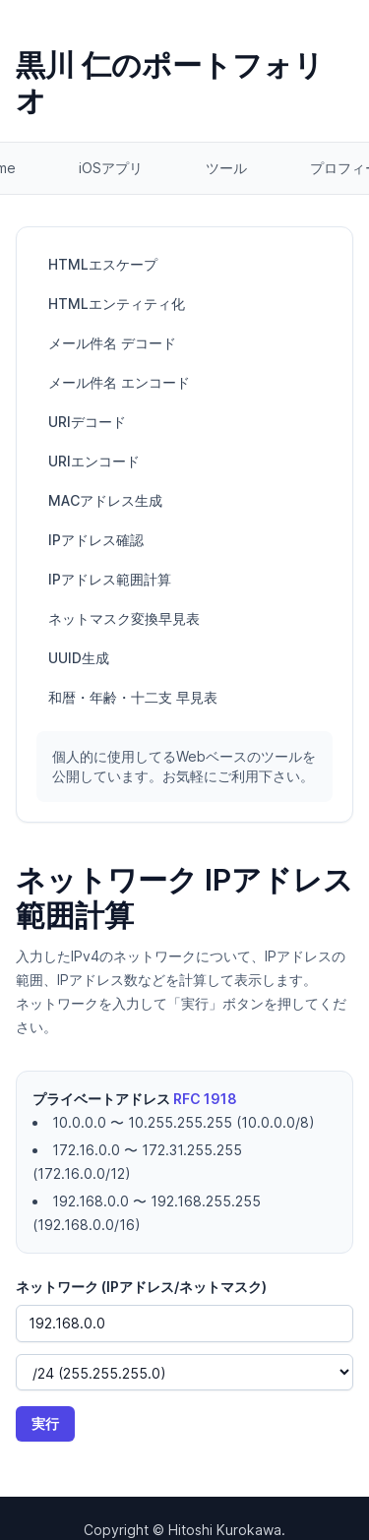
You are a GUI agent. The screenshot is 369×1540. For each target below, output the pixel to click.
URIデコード (87, 421)
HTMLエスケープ (102, 264)
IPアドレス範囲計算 (109, 579)
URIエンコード (94, 461)
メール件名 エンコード (119, 382)
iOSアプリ (111, 167)
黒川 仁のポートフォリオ (170, 82)
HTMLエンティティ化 (116, 303)
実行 (45, 1423)
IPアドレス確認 (96, 539)
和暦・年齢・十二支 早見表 (132, 697)
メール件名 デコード (112, 343)
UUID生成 (78, 657)
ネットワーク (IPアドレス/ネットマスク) (141, 1286)
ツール (226, 167)
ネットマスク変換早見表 (124, 618)
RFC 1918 (205, 1098)
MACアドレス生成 (105, 500)
